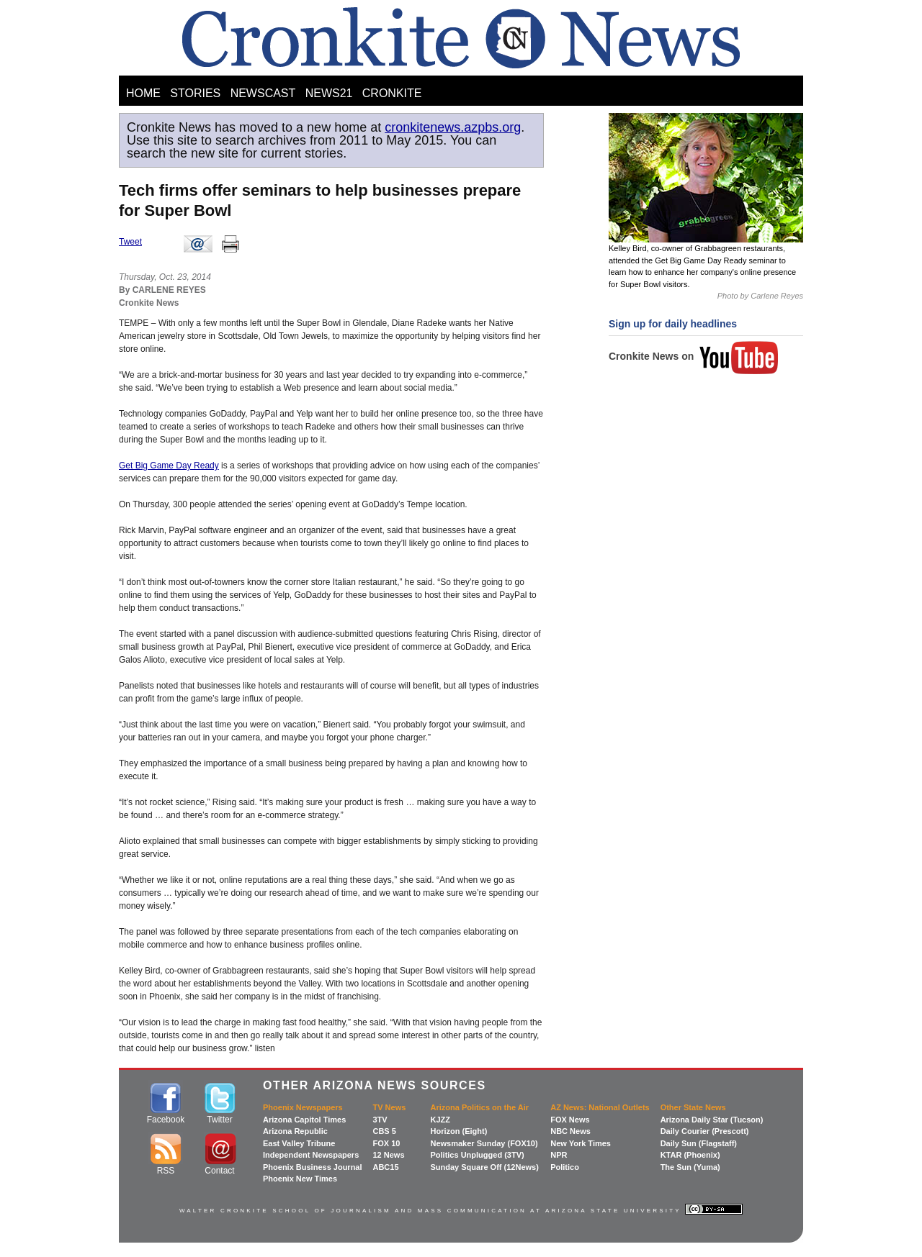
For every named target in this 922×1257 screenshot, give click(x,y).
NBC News (570, 1131)
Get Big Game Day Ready (169, 465)
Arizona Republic (295, 1131)
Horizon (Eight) (458, 1131)
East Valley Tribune (299, 1143)
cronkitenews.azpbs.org (453, 127)
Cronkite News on (694, 356)
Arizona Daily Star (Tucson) (712, 1119)
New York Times (580, 1143)
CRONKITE (392, 93)
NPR (558, 1155)
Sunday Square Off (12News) (484, 1167)
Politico (564, 1167)
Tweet (130, 242)
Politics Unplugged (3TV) (477, 1155)
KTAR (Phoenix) (690, 1155)
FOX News (569, 1119)
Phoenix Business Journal (312, 1167)
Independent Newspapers (311, 1155)
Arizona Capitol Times (304, 1119)
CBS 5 (383, 1131)
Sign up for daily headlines (673, 324)
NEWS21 (329, 93)
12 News (388, 1155)
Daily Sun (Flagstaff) (699, 1143)
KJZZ (440, 1119)
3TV (379, 1119)
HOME (143, 93)
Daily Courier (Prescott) (705, 1131)
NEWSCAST (263, 93)
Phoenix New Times (300, 1178)
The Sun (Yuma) (690, 1167)
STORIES (195, 93)
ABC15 (385, 1167)
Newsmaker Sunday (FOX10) (483, 1143)
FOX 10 (386, 1143)
